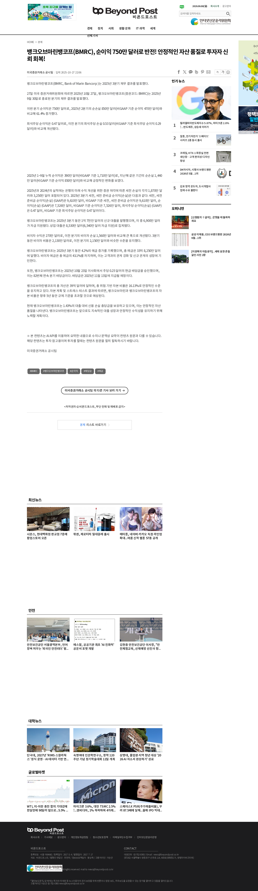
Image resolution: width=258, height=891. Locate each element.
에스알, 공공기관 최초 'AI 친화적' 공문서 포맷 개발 (93, 646)
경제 (90, 28)
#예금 (100, 371)
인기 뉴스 (178, 81)
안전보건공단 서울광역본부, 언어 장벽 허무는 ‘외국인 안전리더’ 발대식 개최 (48, 647)
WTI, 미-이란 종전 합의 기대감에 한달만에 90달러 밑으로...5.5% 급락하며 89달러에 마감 (48, 809)
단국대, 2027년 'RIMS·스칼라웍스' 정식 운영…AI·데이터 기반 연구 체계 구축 (48, 757)
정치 (100, 28)
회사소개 (214, 6)
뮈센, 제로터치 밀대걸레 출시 (91, 534)
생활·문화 (125, 28)
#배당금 (88, 371)
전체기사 (92, 35)
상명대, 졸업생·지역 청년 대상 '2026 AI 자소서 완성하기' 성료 (140, 757)
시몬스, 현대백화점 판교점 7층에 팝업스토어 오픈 (47, 536)
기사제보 (48, 837)
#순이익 (74, 371)
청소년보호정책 (100, 837)
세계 (153, 28)
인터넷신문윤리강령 (147, 837)
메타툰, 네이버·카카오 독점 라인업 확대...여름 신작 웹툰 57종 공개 (141, 536)
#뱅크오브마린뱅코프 (53, 371)
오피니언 (178, 209)
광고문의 (226, 6)
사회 (111, 28)
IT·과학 (140, 28)
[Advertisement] (94, 149)
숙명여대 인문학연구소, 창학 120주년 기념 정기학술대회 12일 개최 (94, 757)
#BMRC (33, 371)
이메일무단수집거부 (122, 837)
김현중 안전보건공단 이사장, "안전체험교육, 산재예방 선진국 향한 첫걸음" (140, 647)
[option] (52, 12)
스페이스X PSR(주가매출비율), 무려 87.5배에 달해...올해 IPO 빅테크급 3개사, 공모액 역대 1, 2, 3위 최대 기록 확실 (141, 809)
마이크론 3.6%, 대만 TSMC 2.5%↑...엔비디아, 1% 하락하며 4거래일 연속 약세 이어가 (94, 809)
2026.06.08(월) (199, 6)
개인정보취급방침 (79, 837)
